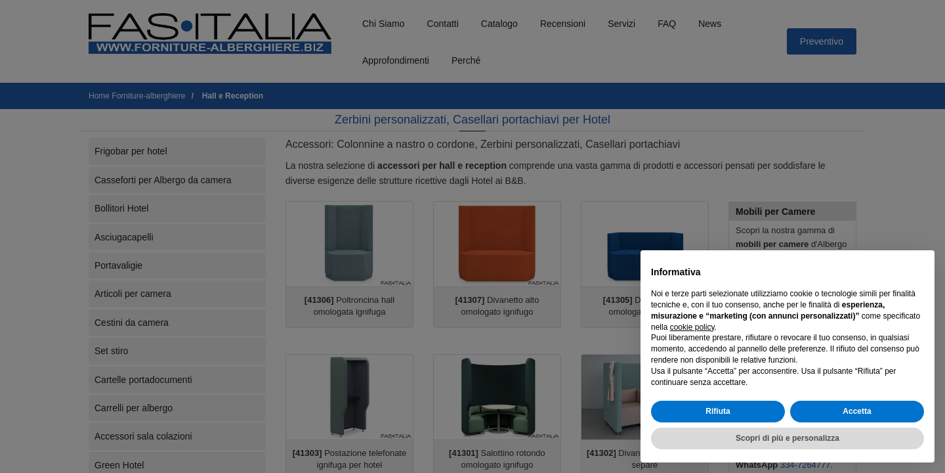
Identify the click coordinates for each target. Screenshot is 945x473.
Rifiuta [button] (717, 411)
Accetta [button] (857, 411)
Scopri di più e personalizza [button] (787, 438)
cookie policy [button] (692, 327)
